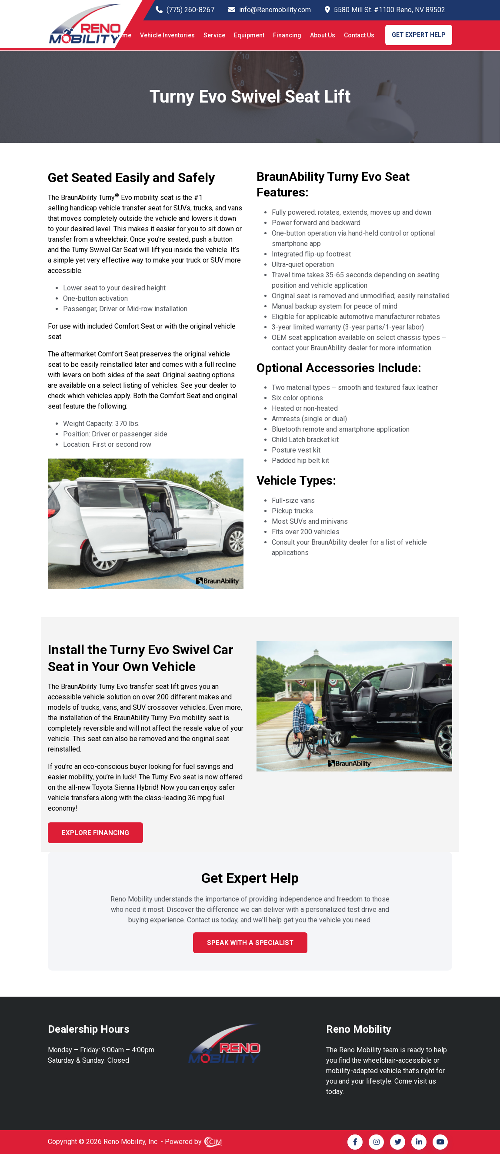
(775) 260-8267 (190, 10)
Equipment (249, 35)
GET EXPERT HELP (419, 34)
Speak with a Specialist (250, 943)
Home (122, 35)
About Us (322, 35)
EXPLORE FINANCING (95, 833)
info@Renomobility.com (275, 10)
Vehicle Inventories (167, 35)
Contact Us (359, 35)
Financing (287, 35)
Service (214, 35)
